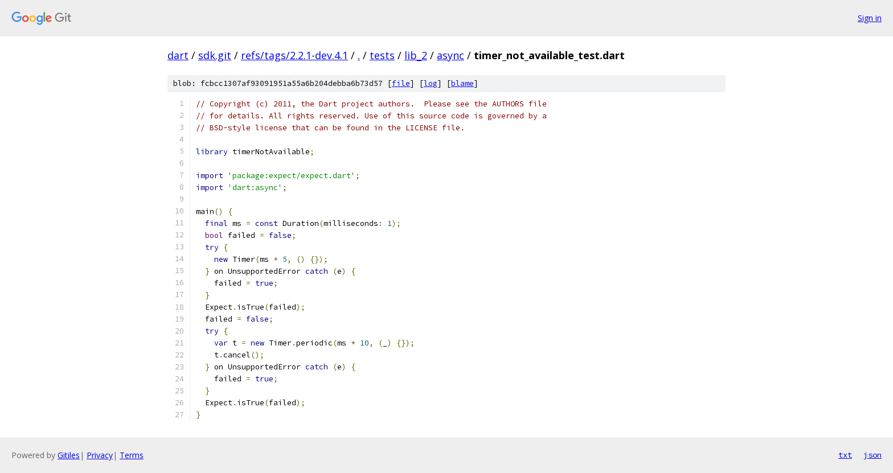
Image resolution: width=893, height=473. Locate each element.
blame (462, 83)
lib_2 (415, 55)
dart (178, 55)
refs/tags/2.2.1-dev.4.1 (294, 55)
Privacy (100, 455)
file (401, 83)
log (430, 83)
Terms (132, 455)
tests (382, 55)
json (872, 455)
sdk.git (214, 55)
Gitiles (69, 455)
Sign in (870, 18)
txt (845, 455)
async (450, 55)
